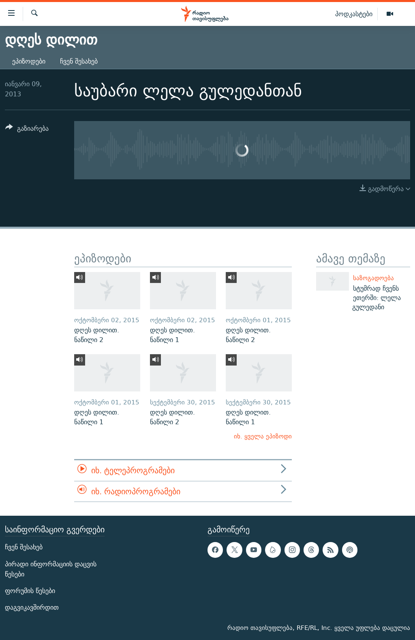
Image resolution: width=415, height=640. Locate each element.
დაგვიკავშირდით (32, 607)
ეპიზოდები (28, 61)
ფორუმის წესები (30, 591)
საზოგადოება (373, 278)
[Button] (27, 129)
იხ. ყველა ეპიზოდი (263, 436)
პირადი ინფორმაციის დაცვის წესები (50, 569)
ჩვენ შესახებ (79, 61)
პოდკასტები (353, 13)
